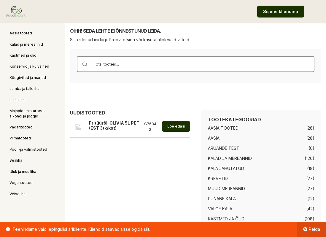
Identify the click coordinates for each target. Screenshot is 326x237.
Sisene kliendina (280, 11)
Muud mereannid (226, 188)
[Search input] (203, 64)
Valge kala (220, 208)
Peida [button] (314, 229)
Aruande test (223, 148)
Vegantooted (21, 182)
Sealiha (15, 160)
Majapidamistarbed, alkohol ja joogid (27, 113)
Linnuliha (17, 100)
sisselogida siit (135, 229)
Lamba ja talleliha (24, 88)
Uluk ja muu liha (22, 171)
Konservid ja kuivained (29, 66)
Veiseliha (17, 194)
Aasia (214, 138)
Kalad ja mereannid (26, 44)
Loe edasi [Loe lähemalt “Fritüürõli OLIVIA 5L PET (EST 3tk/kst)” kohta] (176, 126)
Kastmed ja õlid (22, 55)
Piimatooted (20, 138)
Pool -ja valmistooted (28, 149)
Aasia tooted (20, 33)
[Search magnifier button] (84, 64)
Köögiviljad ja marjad (27, 77)
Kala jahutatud (226, 168)
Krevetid (218, 178)
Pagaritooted (21, 127)
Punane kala (222, 198)
